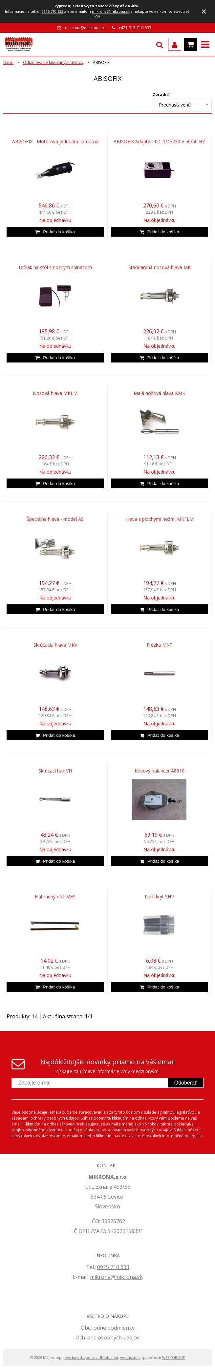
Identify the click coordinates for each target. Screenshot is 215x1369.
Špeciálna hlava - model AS (55, 519)
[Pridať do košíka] (55, 232)
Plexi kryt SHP (159, 896)
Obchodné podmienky (108, 1327)
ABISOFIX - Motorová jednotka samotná (55, 141)
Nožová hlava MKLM (55, 393)
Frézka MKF (159, 645)
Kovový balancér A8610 (159, 770)
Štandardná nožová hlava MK (159, 267)
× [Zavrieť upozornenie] (204, 11)
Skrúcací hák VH (55, 770)
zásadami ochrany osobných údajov (45, 1118)
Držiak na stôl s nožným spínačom (55, 267)
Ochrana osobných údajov (107, 1337)
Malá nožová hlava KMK (159, 393)
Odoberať (185, 1082)
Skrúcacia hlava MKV (55, 645)
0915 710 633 (52, 11)
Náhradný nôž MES (55, 896)
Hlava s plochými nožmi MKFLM (159, 519)
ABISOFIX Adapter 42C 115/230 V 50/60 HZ (159, 141)
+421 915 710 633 (134, 27)
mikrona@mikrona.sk (111, 11)
